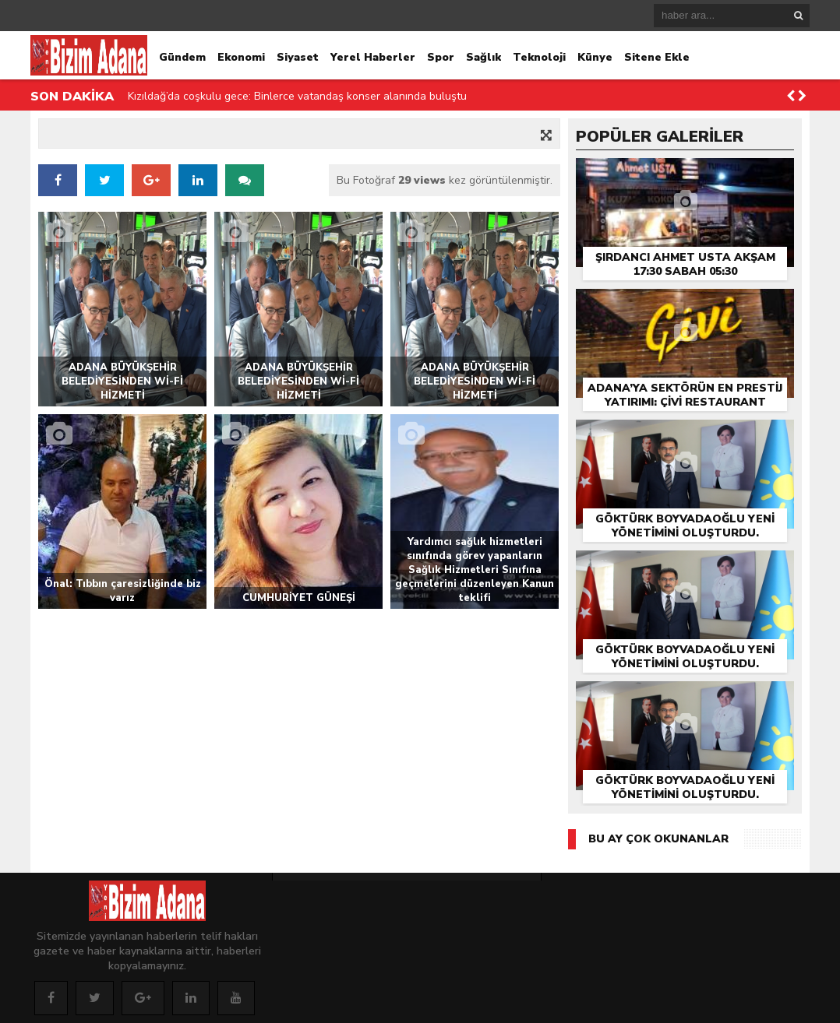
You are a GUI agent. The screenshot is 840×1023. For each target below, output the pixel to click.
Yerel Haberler (372, 57)
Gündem (182, 57)
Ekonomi (241, 57)
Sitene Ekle (657, 57)
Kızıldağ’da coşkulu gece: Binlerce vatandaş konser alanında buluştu (297, 96)
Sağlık (483, 57)
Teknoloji (539, 57)
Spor (440, 57)
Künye (594, 57)
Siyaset (298, 57)
